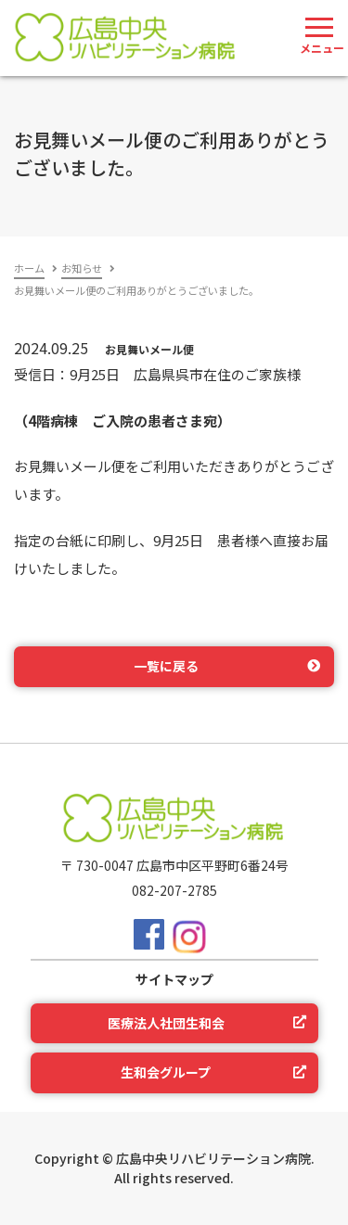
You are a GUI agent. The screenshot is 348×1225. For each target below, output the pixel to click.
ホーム (29, 268)
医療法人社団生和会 (166, 1023)
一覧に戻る (166, 666)
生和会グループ (166, 1072)
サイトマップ (174, 979)
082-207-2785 (174, 890)
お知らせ (81, 268)
